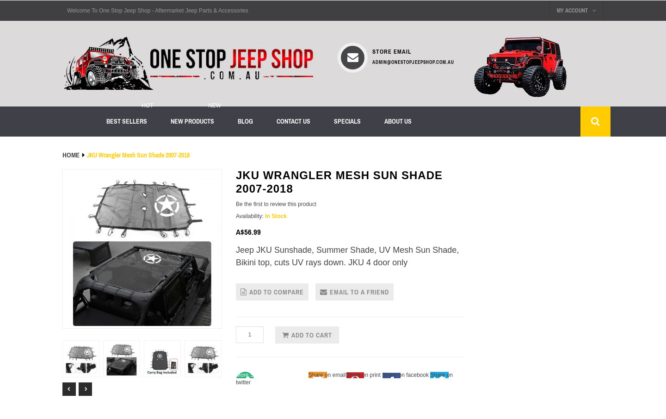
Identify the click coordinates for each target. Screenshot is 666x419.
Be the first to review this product (276, 204)
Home (71, 155)
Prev (69, 389)
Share (271, 375)
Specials (347, 121)
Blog (245, 121)
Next (85, 389)
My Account (576, 10)
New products (192, 121)
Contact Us (293, 121)
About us (398, 121)
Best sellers (126, 121)
